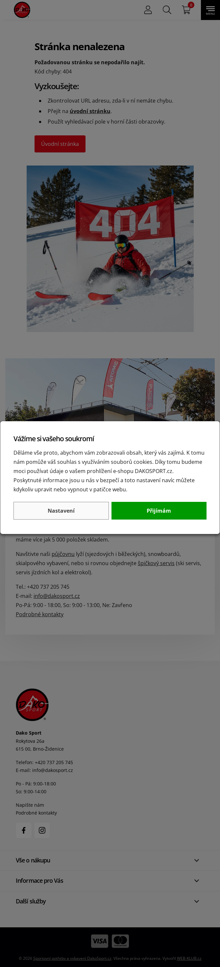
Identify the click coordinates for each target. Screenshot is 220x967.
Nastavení (61, 510)
